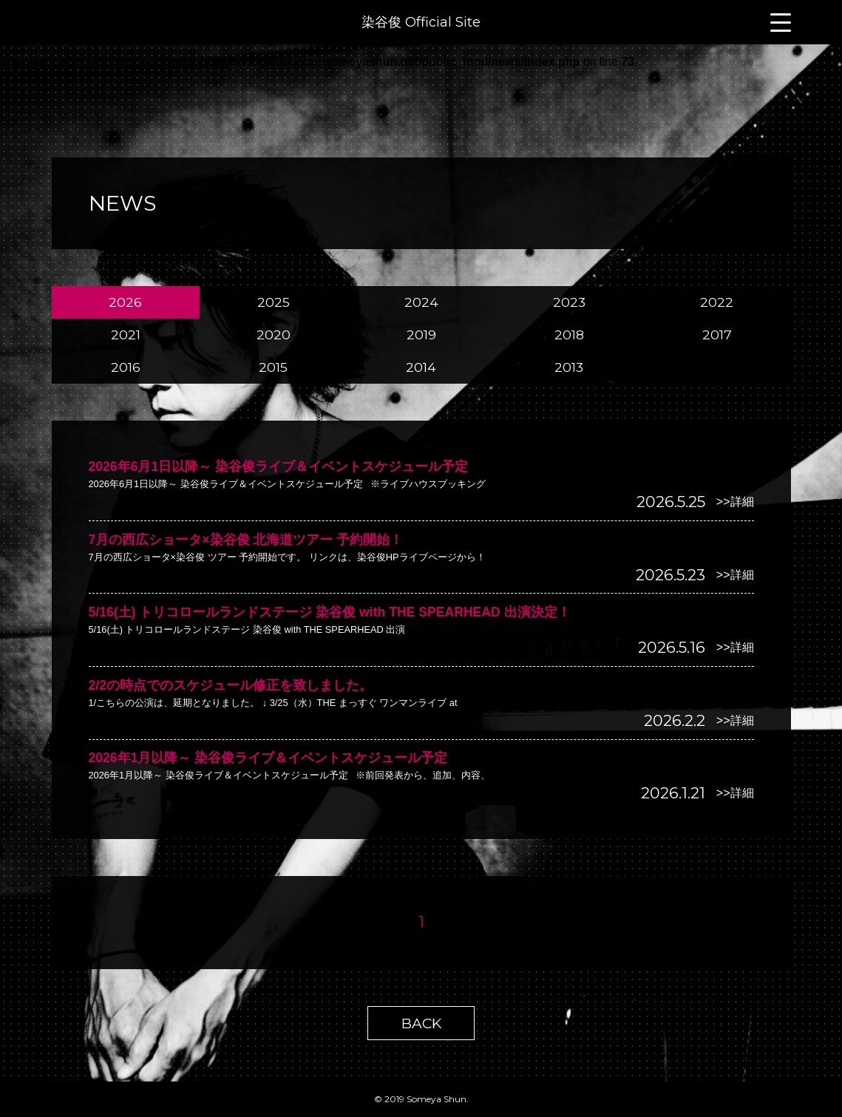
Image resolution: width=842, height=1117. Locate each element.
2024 (421, 302)
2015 (273, 367)
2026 (125, 302)
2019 (421, 334)
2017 (717, 334)
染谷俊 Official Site (421, 22)
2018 (569, 334)
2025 (273, 302)
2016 (125, 367)
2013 (568, 367)
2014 (421, 367)
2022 (716, 302)
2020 (274, 334)
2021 (125, 334)
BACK (421, 1023)
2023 (569, 302)
